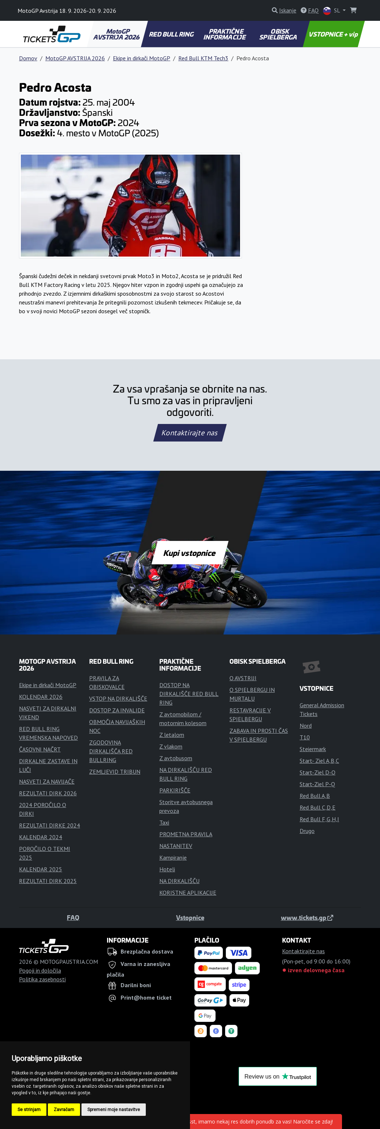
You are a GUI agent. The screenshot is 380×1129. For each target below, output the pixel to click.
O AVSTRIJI (242, 678)
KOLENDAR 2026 (40, 696)
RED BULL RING (171, 34)
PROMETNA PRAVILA (185, 834)
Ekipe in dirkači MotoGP (141, 58)
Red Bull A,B (315, 795)
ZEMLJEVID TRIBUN (114, 771)
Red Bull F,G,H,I (319, 819)
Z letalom (171, 734)
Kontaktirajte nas (190, 432)
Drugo (307, 830)
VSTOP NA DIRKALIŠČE (118, 698)
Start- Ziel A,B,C (319, 760)
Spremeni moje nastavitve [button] (113, 1109)
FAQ (73, 917)
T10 (305, 737)
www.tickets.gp (307, 917)
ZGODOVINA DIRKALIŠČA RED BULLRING (111, 751)
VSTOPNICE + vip (334, 34)
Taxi (164, 822)
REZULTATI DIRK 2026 (48, 793)
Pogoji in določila (40, 970)
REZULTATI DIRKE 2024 (49, 825)
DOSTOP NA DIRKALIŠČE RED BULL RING (188, 693)
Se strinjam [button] (29, 1109)
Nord (306, 725)
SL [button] (332, 11)
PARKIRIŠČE (174, 790)
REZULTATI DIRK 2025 (48, 880)
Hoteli (167, 869)
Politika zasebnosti (42, 979)
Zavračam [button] (64, 1109)
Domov (28, 58)
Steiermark (313, 749)
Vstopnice (190, 917)
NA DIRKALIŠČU (179, 880)
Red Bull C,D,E (317, 807)
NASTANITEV (175, 845)
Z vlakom (170, 746)
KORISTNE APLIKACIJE (187, 892)
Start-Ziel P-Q (317, 784)
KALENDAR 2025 (40, 869)
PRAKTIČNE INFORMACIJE (224, 34)
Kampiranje (173, 857)
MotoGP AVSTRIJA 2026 (116, 34)
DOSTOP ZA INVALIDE (117, 710)
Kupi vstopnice (189, 552)
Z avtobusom (175, 758)
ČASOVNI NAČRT (40, 749)
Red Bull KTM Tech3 (203, 58)
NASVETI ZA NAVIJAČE (47, 781)
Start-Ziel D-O (317, 772)
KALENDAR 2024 (40, 837)
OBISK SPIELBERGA (279, 34)
